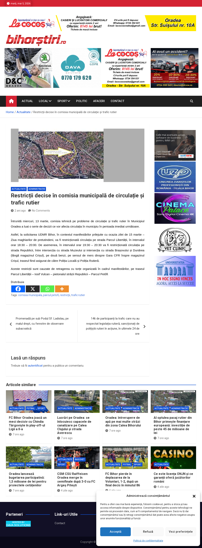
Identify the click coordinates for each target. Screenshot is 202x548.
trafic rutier (78, 295)
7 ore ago (16, 434)
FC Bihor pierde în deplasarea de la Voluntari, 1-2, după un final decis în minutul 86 (122, 479)
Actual (27, 101)
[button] (194, 496)
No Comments (41, 210)
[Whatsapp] (47, 288)
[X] (33, 288)
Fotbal (31, 408)
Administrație (37, 189)
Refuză (148, 531)
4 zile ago (65, 490)
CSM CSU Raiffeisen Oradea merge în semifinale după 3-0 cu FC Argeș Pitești (76, 479)
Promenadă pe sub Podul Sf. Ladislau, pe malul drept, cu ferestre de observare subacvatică (42, 323)
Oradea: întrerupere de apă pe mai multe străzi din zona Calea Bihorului (123, 421)
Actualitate (19, 189)
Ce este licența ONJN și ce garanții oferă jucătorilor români (173, 477)
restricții (65, 295)
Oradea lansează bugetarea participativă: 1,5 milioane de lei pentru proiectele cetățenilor (27, 479)
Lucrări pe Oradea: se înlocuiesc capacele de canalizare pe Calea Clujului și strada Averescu (74, 425)
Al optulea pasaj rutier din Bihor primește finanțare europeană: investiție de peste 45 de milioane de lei (173, 425)
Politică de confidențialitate (148, 540)
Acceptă (115, 531)
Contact (117, 101)
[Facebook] (18, 288)
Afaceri (99, 101)
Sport (62, 101)
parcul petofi (51, 295)
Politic (81, 101)
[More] (62, 288)
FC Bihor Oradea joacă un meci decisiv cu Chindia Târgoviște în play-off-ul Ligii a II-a (28, 423)
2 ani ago (18, 210)
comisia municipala (30, 295)
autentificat (35, 365)
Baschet (80, 459)
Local (43, 101)
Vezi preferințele (181, 531)
